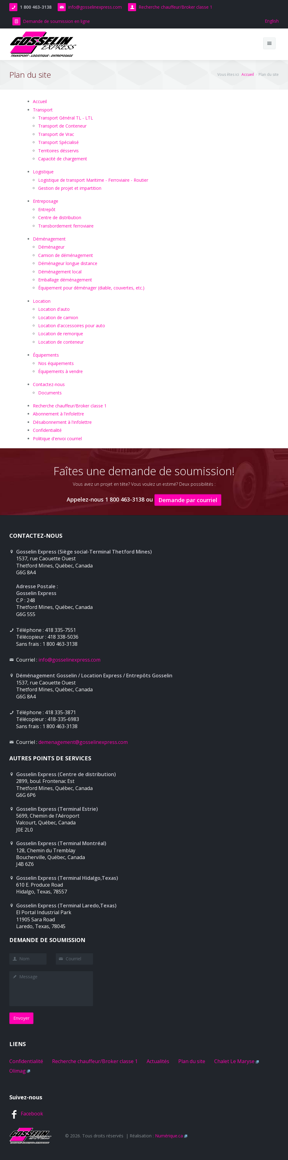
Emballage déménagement (65, 280)
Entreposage (45, 201)
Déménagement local (60, 272)
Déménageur (51, 247)
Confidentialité (47, 430)
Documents (50, 393)
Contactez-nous (49, 384)
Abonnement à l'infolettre (58, 414)
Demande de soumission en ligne (56, 21)
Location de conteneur (61, 342)
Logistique (43, 172)
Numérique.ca (169, 1136)
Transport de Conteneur (62, 126)
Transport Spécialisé (58, 142)
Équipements (46, 355)
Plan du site (191, 1061)
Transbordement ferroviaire (66, 226)
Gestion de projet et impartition (69, 188)
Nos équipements (56, 363)
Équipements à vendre (60, 371)
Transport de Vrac (56, 134)
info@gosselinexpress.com (95, 7)
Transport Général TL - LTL (65, 118)
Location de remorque (60, 334)
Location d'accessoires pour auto (71, 325)
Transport (43, 110)
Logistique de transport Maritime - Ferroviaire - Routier (93, 180)
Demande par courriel (187, 500)
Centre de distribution (59, 217)
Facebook (32, 1113)
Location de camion (58, 317)
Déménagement (49, 239)
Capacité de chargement (62, 159)
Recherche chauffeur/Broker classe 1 (175, 7)
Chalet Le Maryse (234, 1061)
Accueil (247, 74)
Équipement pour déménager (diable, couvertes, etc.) (91, 288)
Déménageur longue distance (67, 263)
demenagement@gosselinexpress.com (83, 742)
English (272, 21)
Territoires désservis (58, 151)
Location (42, 301)
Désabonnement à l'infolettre (62, 422)
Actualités (158, 1061)
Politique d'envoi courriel (57, 438)
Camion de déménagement (65, 255)
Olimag (17, 1070)
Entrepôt (46, 209)
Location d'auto (54, 309)
